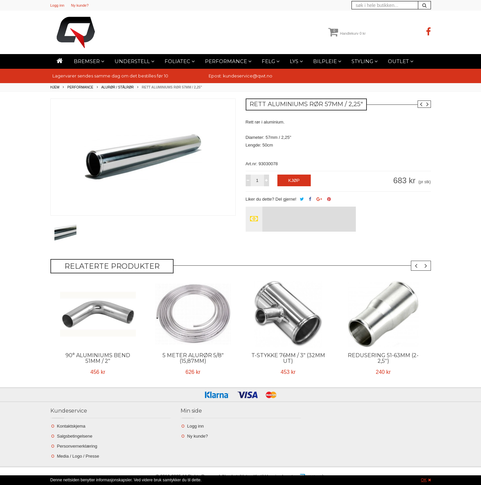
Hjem (54, 87)
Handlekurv (347, 33)
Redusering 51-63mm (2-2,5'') (383, 358)
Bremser (89, 61)
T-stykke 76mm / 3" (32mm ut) (288, 358)
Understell (134, 61)
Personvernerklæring (77, 446)
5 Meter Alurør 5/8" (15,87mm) (193, 358)
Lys (296, 61)
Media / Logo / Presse (78, 456)
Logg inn (57, 5)
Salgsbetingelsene (74, 436)
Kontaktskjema (71, 426)
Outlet (401, 61)
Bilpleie (327, 61)
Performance (228, 61)
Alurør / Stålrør (117, 87)
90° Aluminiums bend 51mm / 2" (97, 358)
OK (424, 480)
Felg (271, 61)
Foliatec (180, 61)
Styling (364, 61)
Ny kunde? (80, 5)
